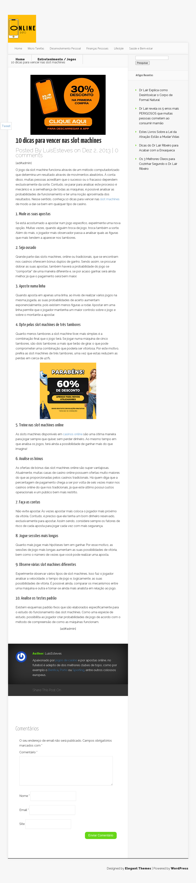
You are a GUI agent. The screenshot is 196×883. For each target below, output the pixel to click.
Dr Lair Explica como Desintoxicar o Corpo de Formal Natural (156, 95)
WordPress (179, 873)
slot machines (110, 199)
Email (24, 814)
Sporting (78, 670)
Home (18, 48)
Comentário (28, 752)
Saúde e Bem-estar (141, 48)
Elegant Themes (138, 873)
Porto (64, 670)
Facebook (75, 690)
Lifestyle (119, 48)
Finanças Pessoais (97, 48)
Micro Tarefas (36, 48)
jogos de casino (66, 660)
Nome (24, 800)
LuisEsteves (58, 150)
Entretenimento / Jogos (57, 59)
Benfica (53, 670)
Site (22, 828)
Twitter (82, 690)
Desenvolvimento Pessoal (65, 48)
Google (68, 690)
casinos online (72, 434)
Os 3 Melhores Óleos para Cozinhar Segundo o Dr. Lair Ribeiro (158, 164)
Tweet (6, 126)
